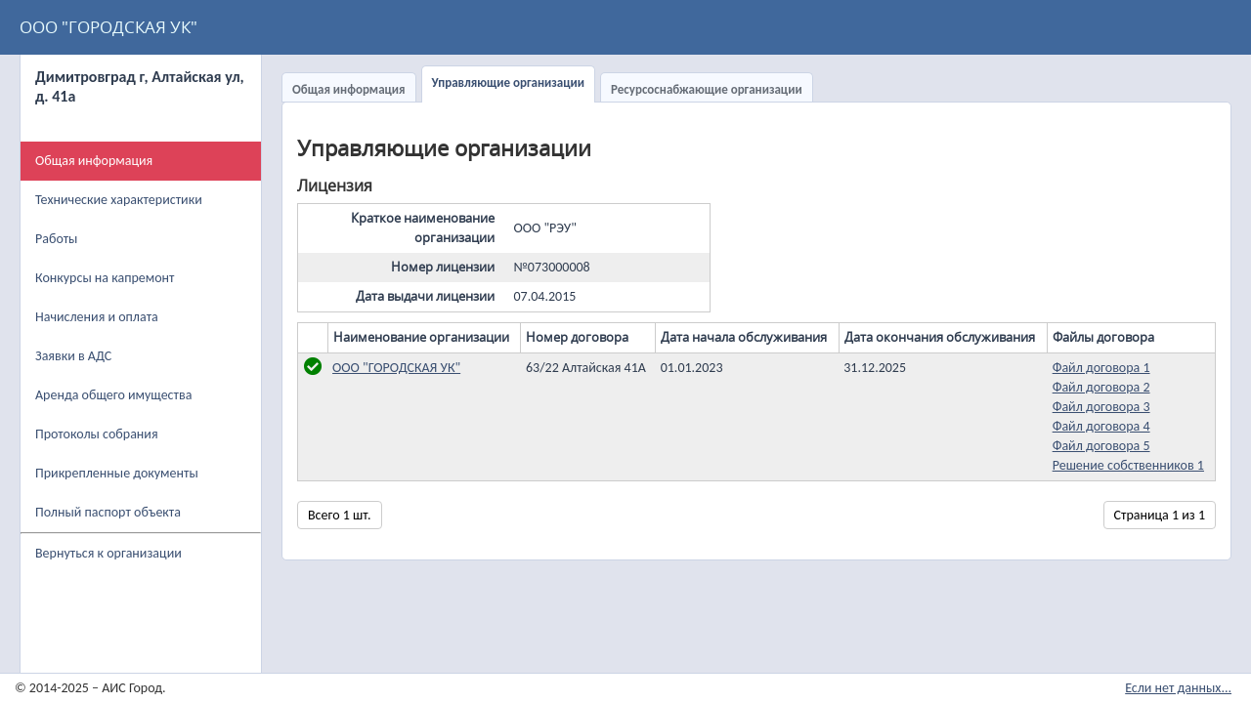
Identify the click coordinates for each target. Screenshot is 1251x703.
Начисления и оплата (96, 317)
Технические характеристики (118, 199)
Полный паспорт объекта (108, 512)
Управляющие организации (508, 82)
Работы (56, 238)
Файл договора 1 (1101, 367)
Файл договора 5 (1101, 445)
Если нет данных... (1178, 688)
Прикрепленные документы (116, 473)
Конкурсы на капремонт (105, 277)
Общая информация (349, 89)
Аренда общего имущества (113, 395)
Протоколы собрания (96, 434)
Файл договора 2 (1101, 387)
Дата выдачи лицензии (425, 296)
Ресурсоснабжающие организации (706, 89)
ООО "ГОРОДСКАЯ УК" (108, 27)
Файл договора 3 (1101, 406)
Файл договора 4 (1101, 426)
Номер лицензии (443, 267)
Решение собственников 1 (1128, 465)
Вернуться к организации (108, 553)
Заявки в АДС (73, 356)
